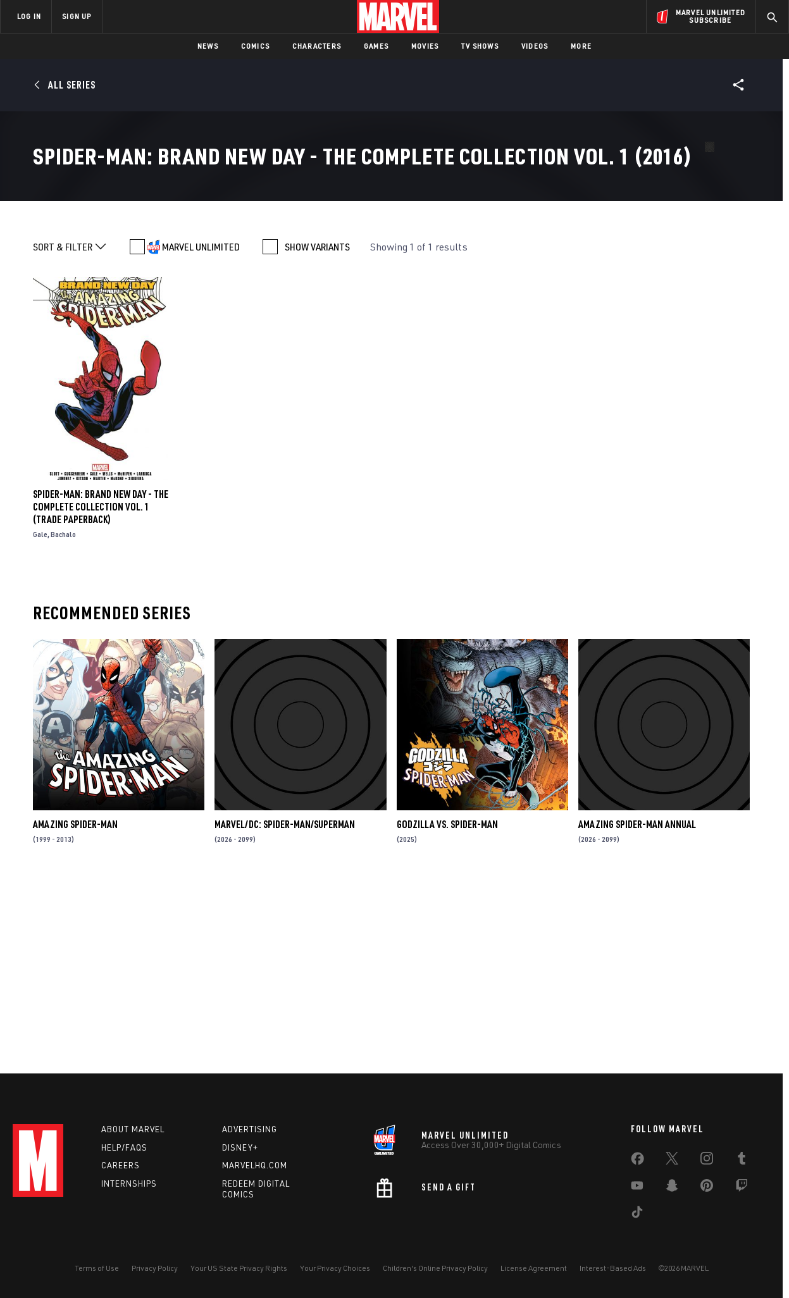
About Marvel (133, 1129)
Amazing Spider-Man (75, 1007)
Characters (316, 46)
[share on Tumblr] (741, 1160)
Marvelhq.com (254, 1165)
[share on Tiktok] (637, 1214)
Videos (534, 46)
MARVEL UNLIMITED (201, 430)
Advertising (249, 1129)
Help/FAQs (124, 1147)
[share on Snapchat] (672, 1188)
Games (376, 46)
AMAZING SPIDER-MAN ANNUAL (637, 1007)
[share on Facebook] (637, 1161)
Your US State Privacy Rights (238, 1268)
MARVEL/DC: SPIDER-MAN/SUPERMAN (284, 1007)
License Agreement (533, 1268)
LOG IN (29, 16)
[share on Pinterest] (706, 1188)
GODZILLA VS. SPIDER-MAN (447, 1007)
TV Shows (480, 46)
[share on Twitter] (672, 1160)
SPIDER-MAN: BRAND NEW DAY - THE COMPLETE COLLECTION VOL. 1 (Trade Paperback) (100, 690)
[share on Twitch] (741, 1188)
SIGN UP (76, 16)
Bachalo (63, 717)
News (207, 46)
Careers (120, 1165)
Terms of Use (97, 1268)
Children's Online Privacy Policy (435, 1268)
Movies (424, 46)
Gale (40, 717)
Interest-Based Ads (613, 1268)
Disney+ (240, 1147)
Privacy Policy (155, 1268)
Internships (129, 1183)
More (581, 46)
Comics (255, 46)
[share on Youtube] (637, 1188)
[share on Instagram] (706, 1160)
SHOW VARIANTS (317, 430)
